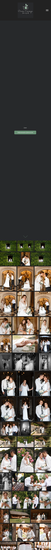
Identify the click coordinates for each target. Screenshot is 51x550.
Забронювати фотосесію (25, 132)
